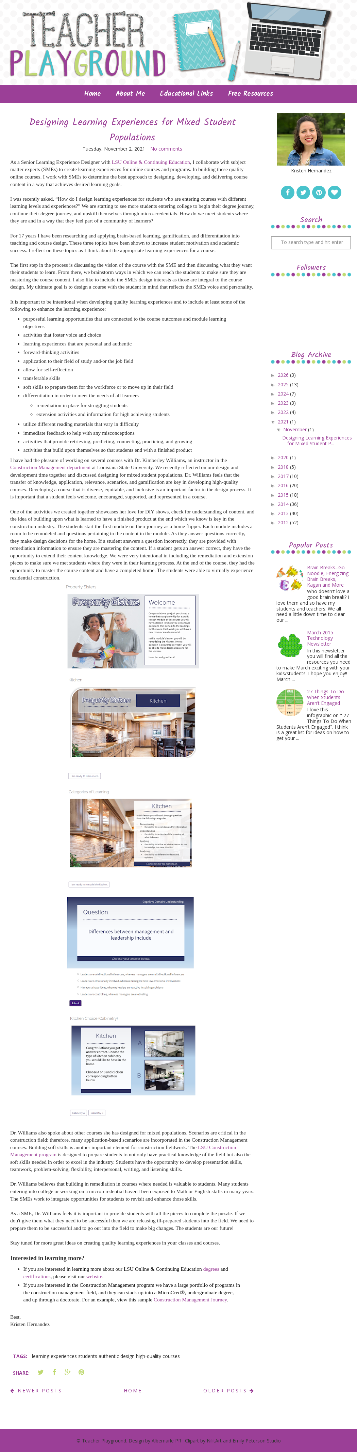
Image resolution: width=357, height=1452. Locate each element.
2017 (284, 476)
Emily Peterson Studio (257, 1440)
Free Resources (250, 94)
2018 (284, 467)
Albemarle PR (166, 1440)
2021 (284, 421)
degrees (211, 1269)
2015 (284, 495)
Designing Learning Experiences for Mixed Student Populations (132, 130)
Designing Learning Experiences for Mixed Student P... (317, 440)
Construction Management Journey (190, 1299)
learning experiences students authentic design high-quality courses (106, 1356)
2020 (284, 457)
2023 (284, 403)
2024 (284, 393)
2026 (284, 375)
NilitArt (214, 1440)
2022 (284, 412)
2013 (284, 513)
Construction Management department (50, 467)
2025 (284, 384)
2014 (284, 504)
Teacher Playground (104, 1440)
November (295, 429)
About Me (130, 94)
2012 (284, 522)
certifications (37, 1276)
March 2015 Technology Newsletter (320, 638)
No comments (166, 148)
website (94, 1276)
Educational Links (186, 94)
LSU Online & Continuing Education (151, 162)
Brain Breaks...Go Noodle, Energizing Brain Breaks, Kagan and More (327, 576)
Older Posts (229, 1390)
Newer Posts (36, 1390)
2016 (284, 485)
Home (92, 94)
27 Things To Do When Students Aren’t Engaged (325, 697)
